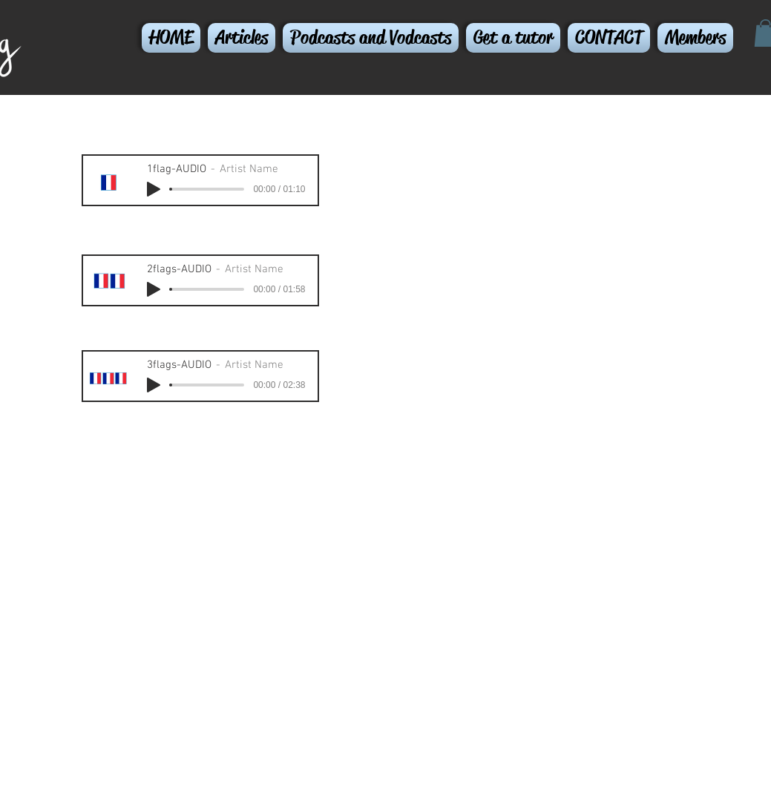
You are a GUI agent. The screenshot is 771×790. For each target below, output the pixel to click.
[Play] (153, 189)
